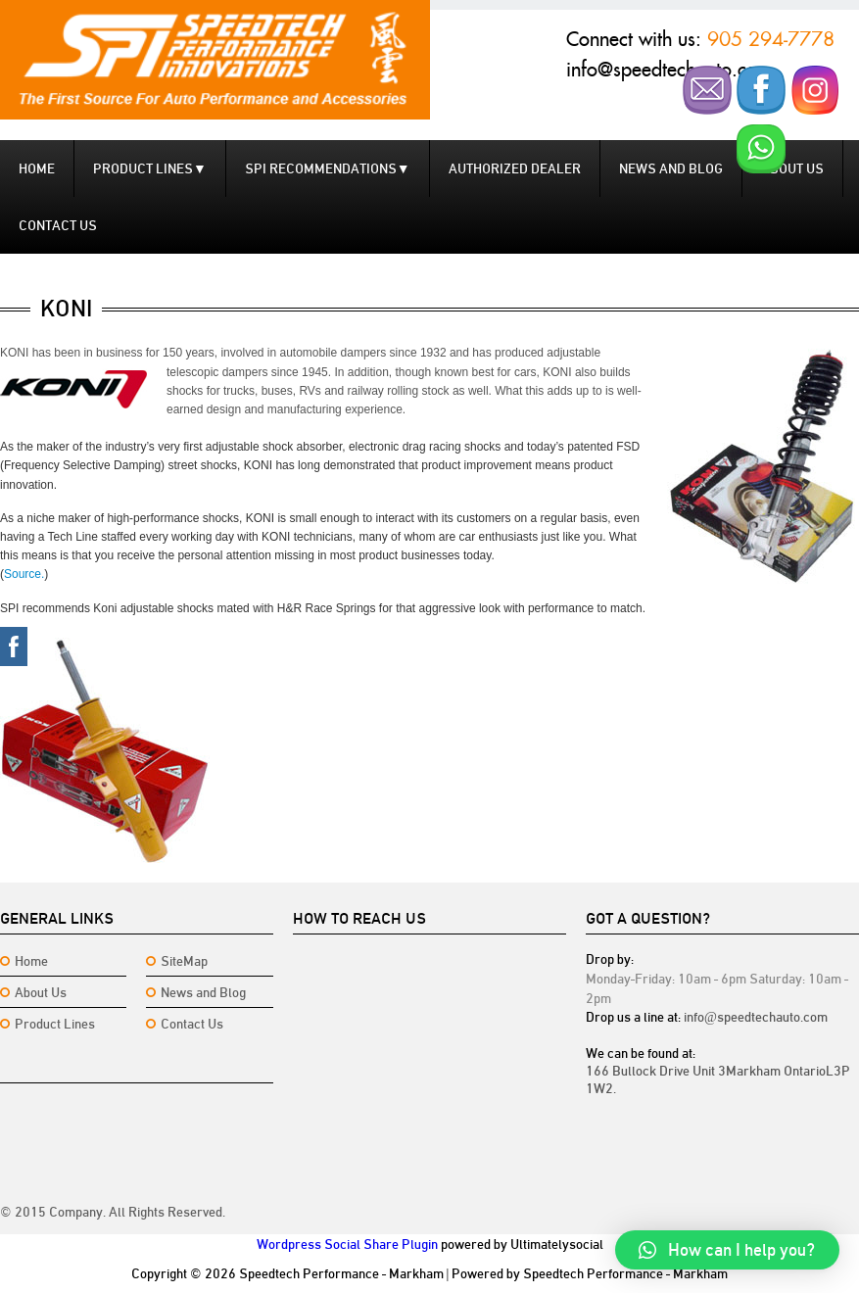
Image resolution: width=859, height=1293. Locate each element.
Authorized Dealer (515, 168)
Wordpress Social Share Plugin (347, 1244)
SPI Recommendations (327, 168)
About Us (41, 992)
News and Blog (671, 168)
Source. (24, 574)
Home (37, 168)
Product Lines (150, 168)
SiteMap (184, 961)
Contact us (58, 225)
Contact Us (192, 1023)
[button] (727, 1249)
